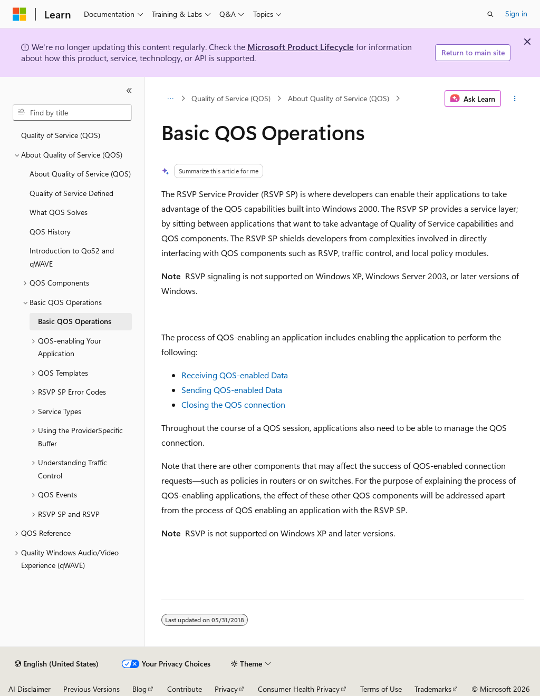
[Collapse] (129, 90)
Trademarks (432, 689)
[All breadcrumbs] (170, 98)
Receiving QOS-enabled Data (234, 374)
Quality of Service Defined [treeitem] (71, 193)
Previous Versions (91, 689)
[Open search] (490, 14)
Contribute (184, 689)
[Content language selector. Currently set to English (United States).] (56, 663)
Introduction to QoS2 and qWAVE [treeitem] (72, 257)
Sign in (516, 13)
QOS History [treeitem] (50, 232)
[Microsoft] (19, 14)
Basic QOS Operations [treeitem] (74, 321)
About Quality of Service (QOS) (338, 98)
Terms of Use (381, 689)
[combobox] (72, 112)
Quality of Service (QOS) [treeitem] (60, 135)
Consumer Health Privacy (299, 689)
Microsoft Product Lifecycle (300, 46)
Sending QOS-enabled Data (231, 389)
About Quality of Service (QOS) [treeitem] (80, 174)
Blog (139, 689)
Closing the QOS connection (233, 404)
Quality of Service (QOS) (231, 98)
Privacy (226, 689)
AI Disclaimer (29, 689)
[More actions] (514, 98)
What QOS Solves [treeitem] (59, 212)
